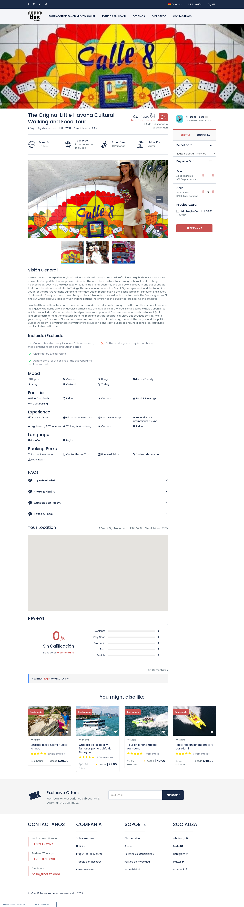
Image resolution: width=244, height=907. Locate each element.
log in (47, 678)
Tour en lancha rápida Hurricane (142, 746)
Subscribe (173, 795)
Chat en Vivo (132, 838)
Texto (178, 846)
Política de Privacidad (137, 861)
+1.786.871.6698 (43, 859)
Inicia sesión (194, 4)
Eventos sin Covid (114, 16)
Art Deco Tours (195, 116)
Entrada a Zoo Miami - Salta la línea (49, 746)
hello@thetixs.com (46, 874)
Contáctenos (182, 16)
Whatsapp (180, 838)
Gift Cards (159, 16)
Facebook (180, 869)
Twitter (178, 861)
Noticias (81, 846)
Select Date (184, 145)
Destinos (139, 16)
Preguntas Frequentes (89, 854)
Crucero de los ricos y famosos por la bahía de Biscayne (95, 748)
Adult (180, 171)
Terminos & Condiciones (139, 854)
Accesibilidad (132, 869)
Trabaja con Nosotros (88, 861)
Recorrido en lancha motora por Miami (194, 746)
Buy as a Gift (185, 161)
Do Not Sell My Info (42, 904)
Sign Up (212, 4)
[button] (159, 229)
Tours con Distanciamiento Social (71, 16)
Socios (128, 846)
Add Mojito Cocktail (190, 211)
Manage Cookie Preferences (14, 904)
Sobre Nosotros (85, 838)
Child (180, 188)
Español (175, 4)
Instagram (180, 854)
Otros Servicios (85, 869)
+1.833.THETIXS (43, 844)
